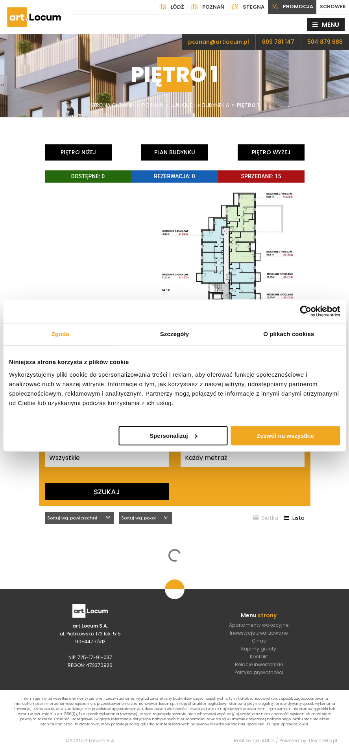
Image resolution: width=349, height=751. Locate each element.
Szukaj (107, 491)
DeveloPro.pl (323, 743)
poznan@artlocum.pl (218, 42)
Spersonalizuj (174, 435)
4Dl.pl (268, 743)
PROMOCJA (290, 7)
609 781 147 (278, 42)
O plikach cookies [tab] (288, 334)
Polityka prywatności (259, 673)
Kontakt (259, 657)
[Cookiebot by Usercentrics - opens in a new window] (305, 311)
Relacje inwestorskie (259, 665)
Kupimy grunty (258, 649)
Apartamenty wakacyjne (258, 625)
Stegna (245, 7)
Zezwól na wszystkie (285, 435)
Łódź (168, 7)
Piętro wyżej (271, 152)
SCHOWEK (332, 7)
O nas (259, 641)
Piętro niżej (78, 152)
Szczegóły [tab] (174, 334)
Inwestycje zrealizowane (259, 633)
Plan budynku (174, 152)
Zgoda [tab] (60, 334)
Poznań (205, 7)
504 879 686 (325, 42)
